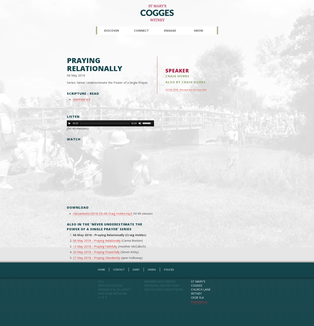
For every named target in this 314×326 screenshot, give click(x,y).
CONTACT (119, 269)
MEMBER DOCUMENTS (159, 281)
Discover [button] (111, 30)
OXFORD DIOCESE (110, 285)
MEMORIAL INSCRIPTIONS (162, 285)
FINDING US (199, 302)
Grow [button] (198, 30)
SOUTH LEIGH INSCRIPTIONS (163, 289)
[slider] (105, 123)
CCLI (101, 281)
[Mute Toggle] (140, 123)
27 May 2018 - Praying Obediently (96, 258)
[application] (110, 123)
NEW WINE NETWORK (112, 293)
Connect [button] (141, 30)
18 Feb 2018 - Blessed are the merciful (185, 89)
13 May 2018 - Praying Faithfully (95, 246)
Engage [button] (170, 30)
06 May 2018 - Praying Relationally (97, 240)
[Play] (69, 123)
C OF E (102, 297)
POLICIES (169, 269)
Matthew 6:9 (81, 99)
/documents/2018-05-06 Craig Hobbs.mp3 (103, 213)
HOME (101, 269)
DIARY (136, 269)
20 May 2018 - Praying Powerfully (96, 252)
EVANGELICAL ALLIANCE (114, 289)
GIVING (152, 269)
